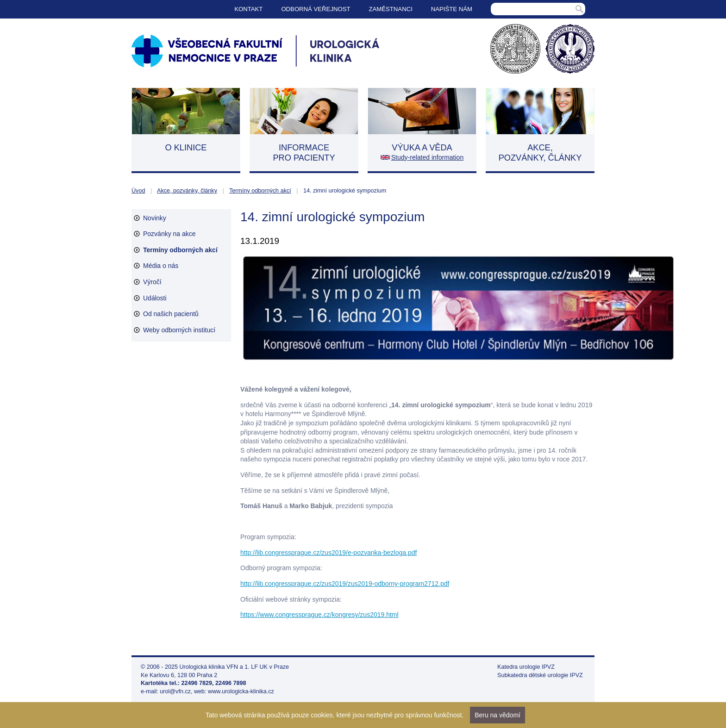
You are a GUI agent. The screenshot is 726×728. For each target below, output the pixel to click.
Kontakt (248, 9)
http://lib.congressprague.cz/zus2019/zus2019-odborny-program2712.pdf (344, 583)
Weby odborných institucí (179, 330)
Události (155, 298)
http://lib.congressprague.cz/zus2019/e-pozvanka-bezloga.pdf (328, 552)
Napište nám (451, 9)
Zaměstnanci (391, 9)
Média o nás (160, 265)
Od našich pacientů (171, 313)
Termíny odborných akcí (260, 190)
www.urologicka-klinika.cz (241, 691)
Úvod (138, 190)
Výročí (152, 282)
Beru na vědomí (497, 715)
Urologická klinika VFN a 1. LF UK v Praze (234, 667)
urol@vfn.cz (175, 691)
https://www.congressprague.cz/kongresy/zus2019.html (319, 614)
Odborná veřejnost (315, 9)
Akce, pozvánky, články (187, 190)
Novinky (154, 218)
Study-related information (427, 157)
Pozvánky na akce (169, 233)
